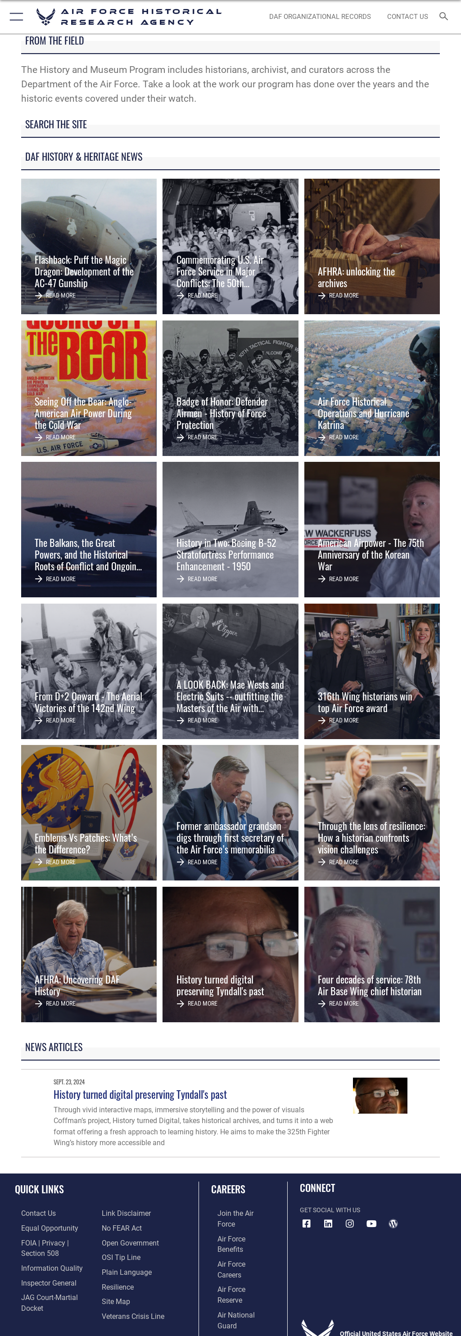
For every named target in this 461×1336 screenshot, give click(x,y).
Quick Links (39, 1189)
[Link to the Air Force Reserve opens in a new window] (235, 1254)
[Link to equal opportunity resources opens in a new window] (40, 1227)
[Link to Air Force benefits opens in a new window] (235, 1227)
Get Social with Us (330, 1210)
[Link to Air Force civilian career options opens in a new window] (231, 1282)
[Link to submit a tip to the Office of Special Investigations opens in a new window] (118, 1241)
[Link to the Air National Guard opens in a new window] (237, 1268)
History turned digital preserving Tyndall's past (140, 1094)
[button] (14, 17)
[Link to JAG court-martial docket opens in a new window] (50, 1282)
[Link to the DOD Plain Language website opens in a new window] (123, 1254)
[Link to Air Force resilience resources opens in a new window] (115, 1268)
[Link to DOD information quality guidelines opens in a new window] (42, 1254)
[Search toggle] (445, 17)
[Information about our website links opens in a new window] (36, 1296)
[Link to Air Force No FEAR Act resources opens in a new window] (119, 1213)
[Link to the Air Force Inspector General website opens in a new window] (39, 1268)
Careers (228, 1189)
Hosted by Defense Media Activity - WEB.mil (231, 1316)
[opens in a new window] (328, 1224)
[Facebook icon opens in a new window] (306, 1224)
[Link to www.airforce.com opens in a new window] (235, 1213)
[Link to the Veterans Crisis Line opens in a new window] (129, 1296)
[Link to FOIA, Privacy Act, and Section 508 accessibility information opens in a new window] (52, 1241)
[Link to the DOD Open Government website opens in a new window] (127, 1227)
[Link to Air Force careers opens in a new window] (235, 1241)
